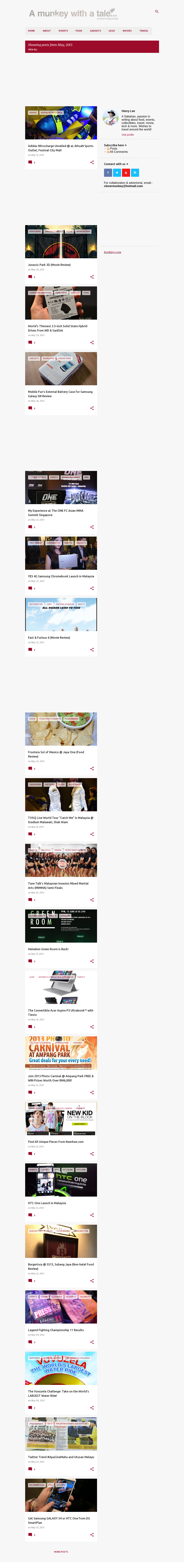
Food (79, 31)
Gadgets (95, 31)
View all (32, 49)
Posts (112, 148)
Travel (143, 31)
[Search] (157, 11)
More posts (61, 1552)
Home (31, 31)
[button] (92, 162)
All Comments (117, 151)
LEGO (112, 31)
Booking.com (112, 252)
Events (63, 31)
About (47, 31)
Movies (127, 31)
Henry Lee (128, 111)
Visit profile (128, 134)
